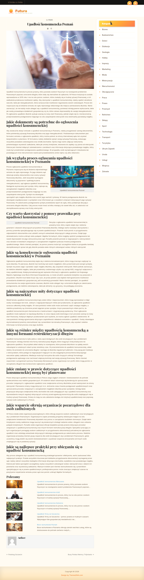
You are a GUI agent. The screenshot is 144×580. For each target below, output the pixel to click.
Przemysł (106, 109)
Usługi (104, 160)
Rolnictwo (106, 115)
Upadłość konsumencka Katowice (50, 503)
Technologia (107, 132)
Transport (106, 137)
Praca (104, 98)
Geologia (105, 52)
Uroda (104, 154)
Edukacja (106, 46)
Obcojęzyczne (108, 92)
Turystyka (106, 143)
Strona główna (15, 2)
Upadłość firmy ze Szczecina (48, 514)
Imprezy (105, 63)
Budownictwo (107, 35)
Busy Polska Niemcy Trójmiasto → (81, 554)
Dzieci (104, 41)
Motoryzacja (107, 80)
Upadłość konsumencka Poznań (50, 24)
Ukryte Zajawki (108, 149)
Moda (104, 75)
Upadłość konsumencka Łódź (48, 492)
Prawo (50, 20)
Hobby (104, 58)
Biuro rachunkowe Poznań (47, 525)
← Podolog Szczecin (14, 554)
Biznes (105, 29)
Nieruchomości (108, 86)
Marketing (106, 69)
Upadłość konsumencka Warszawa (50, 481)
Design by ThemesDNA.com (72, 575)
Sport (104, 126)
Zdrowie (105, 171)
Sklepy (105, 120)
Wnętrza (105, 166)
